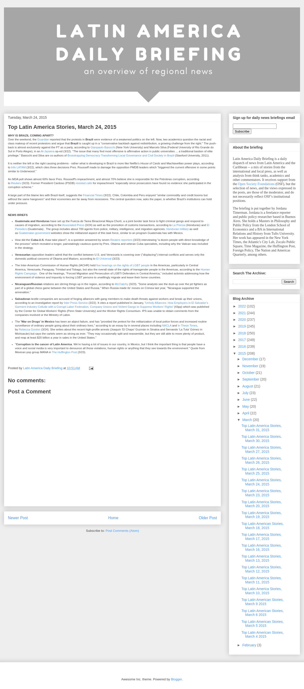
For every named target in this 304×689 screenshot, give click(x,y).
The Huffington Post (64, 352)
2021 (242, 313)
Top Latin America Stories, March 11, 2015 (261, 580)
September (251, 379)
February (249, 645)
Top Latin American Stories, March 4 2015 (262, 635)
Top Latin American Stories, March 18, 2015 (262, 526)
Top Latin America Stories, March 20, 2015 (261, 504)
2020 (242, 320)
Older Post (208, 518)
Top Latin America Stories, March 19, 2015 (261, 515)
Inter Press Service (76, 302)
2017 (242, 340)
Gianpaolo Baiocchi (102, 147)
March (247, 420)
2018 (242, 333)
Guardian (43, 139)
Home (113, 518)
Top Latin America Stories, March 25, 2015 (261, 471)
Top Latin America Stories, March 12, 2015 (261, 569)
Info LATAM (18, 167)
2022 (242, 306)
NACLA (167, 325)
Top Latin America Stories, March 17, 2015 (261, 537)
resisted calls (84, 183)
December (250, 359)
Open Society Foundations (256, 184)
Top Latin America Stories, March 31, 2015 (261, 428)
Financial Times (93, 195)
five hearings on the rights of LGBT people (123, 265)
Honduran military (177, 229)
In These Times (187, 325)
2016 (242, 346)
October (249, 373)
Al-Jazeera (47, 151)
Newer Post (18, 518)
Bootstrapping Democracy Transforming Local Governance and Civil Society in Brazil (120, 155)
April (246, 413)
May (246, 406)
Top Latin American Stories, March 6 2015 (262, 613)
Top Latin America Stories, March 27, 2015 (261, 449)
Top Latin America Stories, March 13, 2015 (261, 558)
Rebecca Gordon (29, 329)
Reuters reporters (121, 239)
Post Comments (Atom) (122, 531)
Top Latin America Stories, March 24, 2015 (261, 482)
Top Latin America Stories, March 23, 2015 (261, 493)
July (245, 393)
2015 (242, 353)
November (250, 366)
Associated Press (73, 225)
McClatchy (121, 284)
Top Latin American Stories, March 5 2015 (262, 624)
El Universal (103, 258)
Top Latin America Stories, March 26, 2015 (261, 460)
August (248, 386)
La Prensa (179, 225)
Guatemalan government (34, 232)
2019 (242, 326)
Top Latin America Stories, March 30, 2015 (261, 439)
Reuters (16, 183)
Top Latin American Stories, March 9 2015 (262, 602)
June (246, 400)
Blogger (176, 679)
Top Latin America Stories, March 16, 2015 (261, 547)
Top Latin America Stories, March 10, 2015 (261, 591)
